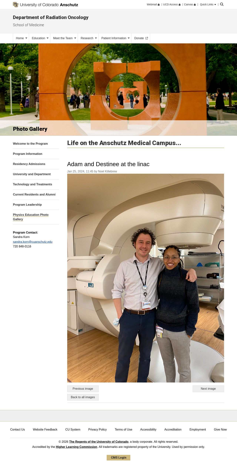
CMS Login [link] (118, 457)
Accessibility (148, 429)
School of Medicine (28, 25)
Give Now (220, 429)
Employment (197, 429)
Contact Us (17, 429)
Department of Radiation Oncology (50, 17)
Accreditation (173, 429)
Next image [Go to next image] (208, 388)
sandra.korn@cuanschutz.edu (32, 241)
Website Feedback (45, 429)
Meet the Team (64, 38)
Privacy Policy (97, 429)
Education (40, 38)
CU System (72, 429)
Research (89, 38)
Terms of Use (123, 429)
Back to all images (83, 397)
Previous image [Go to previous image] (83, 388)
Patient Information (115, 38)
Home (21, 38)
